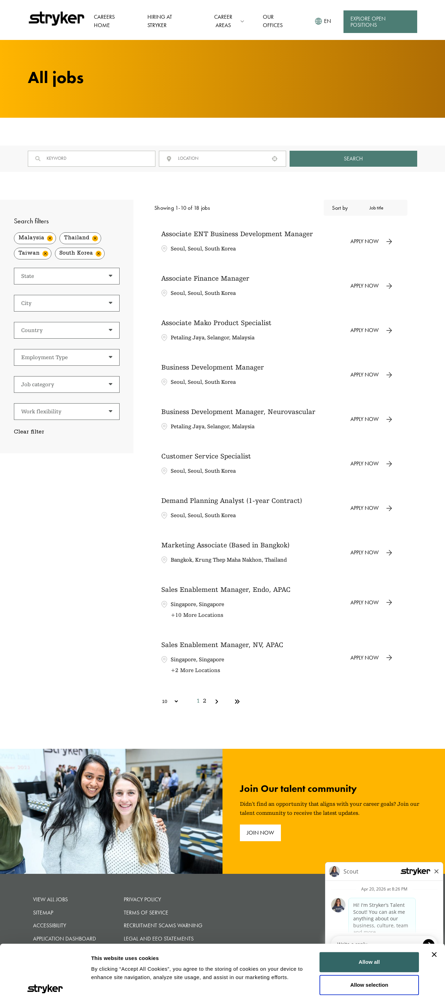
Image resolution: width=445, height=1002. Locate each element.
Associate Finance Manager (205, 278)
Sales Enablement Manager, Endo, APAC (226, 589)
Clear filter (29, 432)
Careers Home (104, 21)
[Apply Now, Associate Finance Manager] (371, 286)
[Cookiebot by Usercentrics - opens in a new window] (45, 988)
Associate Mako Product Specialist (216, 322)
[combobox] (221, 158)
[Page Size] (166, 701)
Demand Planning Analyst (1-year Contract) (231, 500)
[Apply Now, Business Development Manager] (371, 375)
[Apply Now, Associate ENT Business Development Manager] (371, 241)
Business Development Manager (212, 367)
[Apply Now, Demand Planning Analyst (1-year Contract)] (371, 508)
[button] (274, 159)
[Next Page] (217, 701)
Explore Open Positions (368, 21)
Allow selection (369, 932)
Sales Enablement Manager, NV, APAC (222, 644)
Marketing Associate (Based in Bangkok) (225, 545)
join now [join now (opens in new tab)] (260, 832)
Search (353, 158)
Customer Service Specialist (206, 456)
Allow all (369, 909)
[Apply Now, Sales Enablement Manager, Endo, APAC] (371, 603)
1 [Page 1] (198, 701)
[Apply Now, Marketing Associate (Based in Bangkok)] (371, 553)
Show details (107, 988)
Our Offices (273, 21)
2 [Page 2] (204, 701)
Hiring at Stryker (159, 21)
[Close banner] (434, 902)
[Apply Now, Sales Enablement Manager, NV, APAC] (371, 658)
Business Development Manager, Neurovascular (238, 411)
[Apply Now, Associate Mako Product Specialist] (371, 330)
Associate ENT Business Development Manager (237, 234)
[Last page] (237, 701)
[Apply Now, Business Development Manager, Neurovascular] (371, 419)
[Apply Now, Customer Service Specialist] (371, 464)
